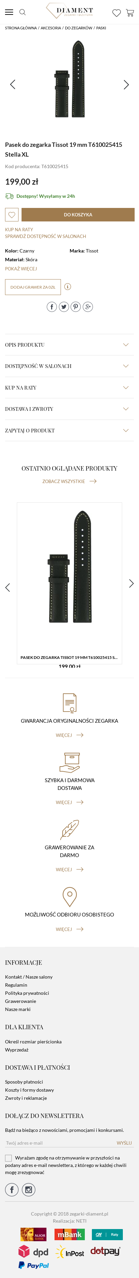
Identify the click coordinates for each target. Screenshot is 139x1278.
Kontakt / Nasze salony (29, 977)
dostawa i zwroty (67, 408)
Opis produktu (67, 344)
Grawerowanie (20, 1001)
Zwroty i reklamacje (26, 1098)
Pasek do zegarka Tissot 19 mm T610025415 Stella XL (71, 657)
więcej (69, 735)
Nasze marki (18, 1009)
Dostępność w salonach (67, 366)
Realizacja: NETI (69, 1221)
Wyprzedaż (16, 1050)
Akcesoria (51, 28)
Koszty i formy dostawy (29, 1090)
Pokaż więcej (21, 268)
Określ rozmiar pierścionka (33, 1041)
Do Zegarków (78, 28)
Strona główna (21, 28)
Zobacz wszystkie (69, 481)
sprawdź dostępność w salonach (45, 236)
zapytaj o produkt (67, 430)
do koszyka (78, 214)
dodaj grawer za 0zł (33, 287)
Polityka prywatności (27, 993)
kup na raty (67, 387)
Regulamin (16, 985)
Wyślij (124, 1143)
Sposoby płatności (24, 1082)
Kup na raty (19, 229)
